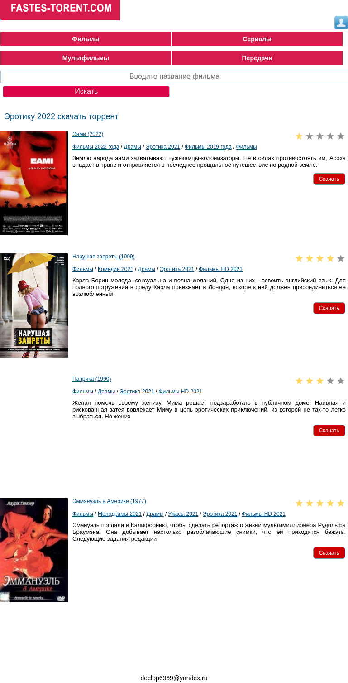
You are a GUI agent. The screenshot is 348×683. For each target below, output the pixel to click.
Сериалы (257, 39)
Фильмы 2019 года (208, 147)
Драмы (132, 147)
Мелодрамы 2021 (120, 514)
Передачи (257, 58)
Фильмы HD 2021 (221, 269)
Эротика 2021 (163, 147)
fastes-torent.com (50, 661)
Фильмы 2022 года (95, 147)
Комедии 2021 (115, 269)
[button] (329, 179)
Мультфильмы (85, 58)
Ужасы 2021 (183, 514)
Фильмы (85, 39)
